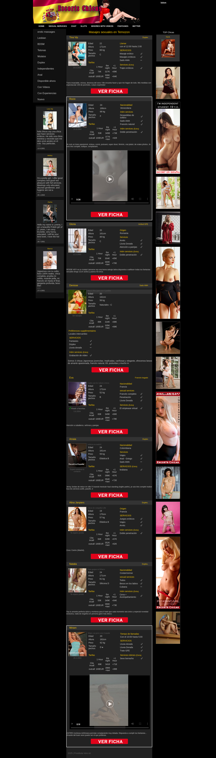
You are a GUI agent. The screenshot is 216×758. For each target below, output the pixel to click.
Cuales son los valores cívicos (98, 383)
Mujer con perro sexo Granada (99, 633)
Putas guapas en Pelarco (96, 569)
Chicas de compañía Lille (97, 508)
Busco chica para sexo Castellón (99, 291)
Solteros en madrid (94, 444)
